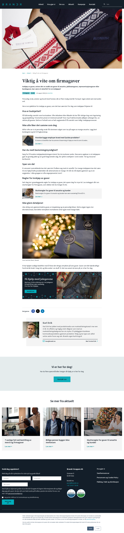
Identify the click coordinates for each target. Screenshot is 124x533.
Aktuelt (29, 73)
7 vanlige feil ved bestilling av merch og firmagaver (18, 443)
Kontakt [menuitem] (92, 4)
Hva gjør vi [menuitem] (51, 4)
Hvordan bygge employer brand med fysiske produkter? (67, 137)
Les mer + (8, 448)
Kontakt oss (62, 381)
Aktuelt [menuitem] (71, 4)
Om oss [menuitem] (62, 4)
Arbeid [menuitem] (41, 4)
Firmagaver (26, 93)
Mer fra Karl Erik (92, 343)
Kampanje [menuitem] (81, 4)
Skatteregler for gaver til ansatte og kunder (62, 191)
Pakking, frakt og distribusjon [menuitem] (108, 484)
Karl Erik (50, 93)
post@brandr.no (72, 485)
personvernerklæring (15, 495)
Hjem (23, 73)
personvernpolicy (91, 519)
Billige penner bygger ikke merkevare (57, 443)
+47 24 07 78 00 (72, 487)
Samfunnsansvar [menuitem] (103, 475)
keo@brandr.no (49, 343)
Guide (33, 93)
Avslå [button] (97, 528)
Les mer (47, 144)
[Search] (112, 4)
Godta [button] (90, 528)
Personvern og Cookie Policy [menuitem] (107, 479)
